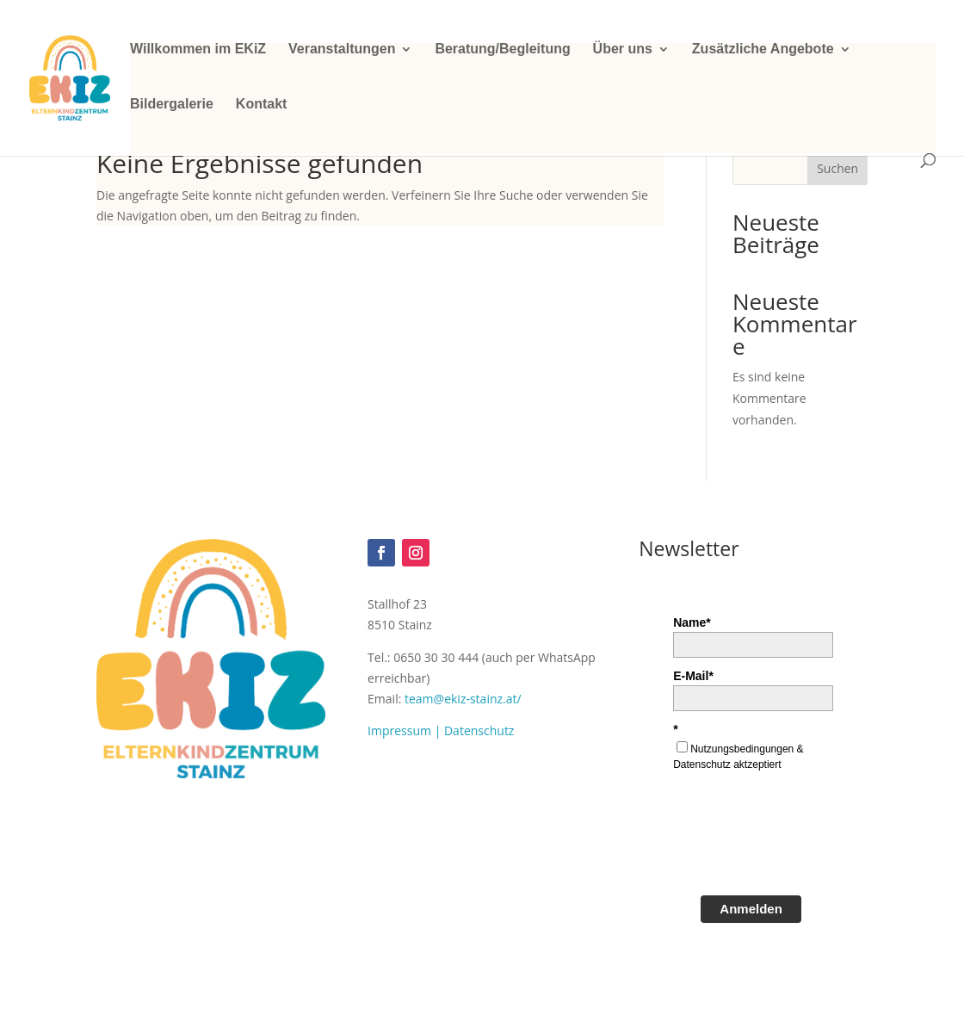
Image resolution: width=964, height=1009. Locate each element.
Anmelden (751, 908)
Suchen (837, 168)
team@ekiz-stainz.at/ (463, 698)
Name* (692, 622)
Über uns (622, 49)
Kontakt (261, 104)
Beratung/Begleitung (502, 49)
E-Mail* (693, 676)
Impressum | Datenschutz (441, 730)
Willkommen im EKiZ (198, 49)
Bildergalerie (171, 104)
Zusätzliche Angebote (763, 49)
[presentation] (804, 839)
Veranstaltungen (341, 49)
